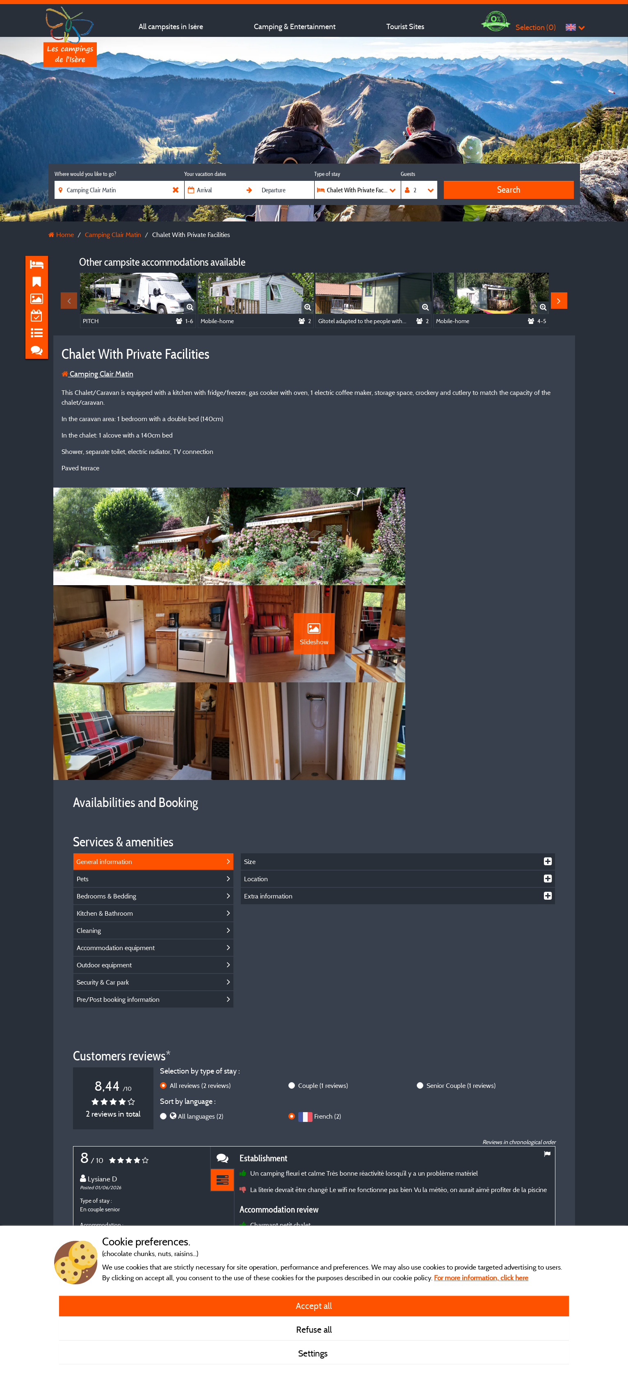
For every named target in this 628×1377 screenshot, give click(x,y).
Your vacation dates (205, 174)
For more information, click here (481, 1277)
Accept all (314, 1305)
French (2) (327, 1021)
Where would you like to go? (85, 174)
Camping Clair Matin (97, 373)
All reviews (200, 990)
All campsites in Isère (171, 26)
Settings (314, 1353)
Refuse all (314, 1329)
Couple (323, 990)
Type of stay (327, 174)
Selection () (536, 27)
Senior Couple (461, 990)
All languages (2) (200, 1021)
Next (559, 300)
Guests (408, 174)
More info (303, 1216)
